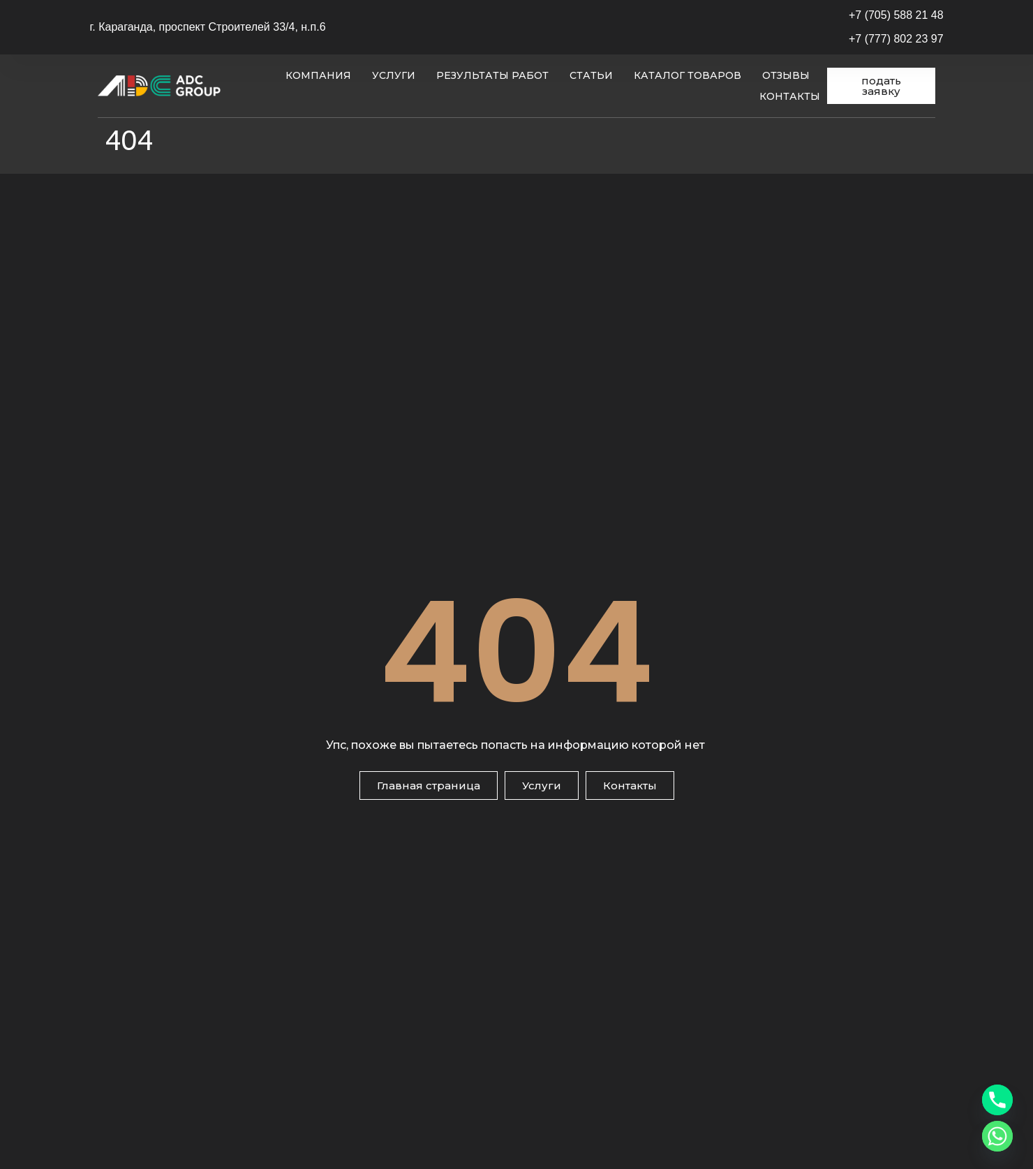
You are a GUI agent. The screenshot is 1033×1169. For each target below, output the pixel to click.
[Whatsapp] (997, 1136)
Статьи (591, 75)
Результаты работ (492, 75)
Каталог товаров (687, 75)
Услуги (393, 75)
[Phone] (997, 1100)
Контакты (789, 96)
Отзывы (786, 75)
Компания (318, 75)
